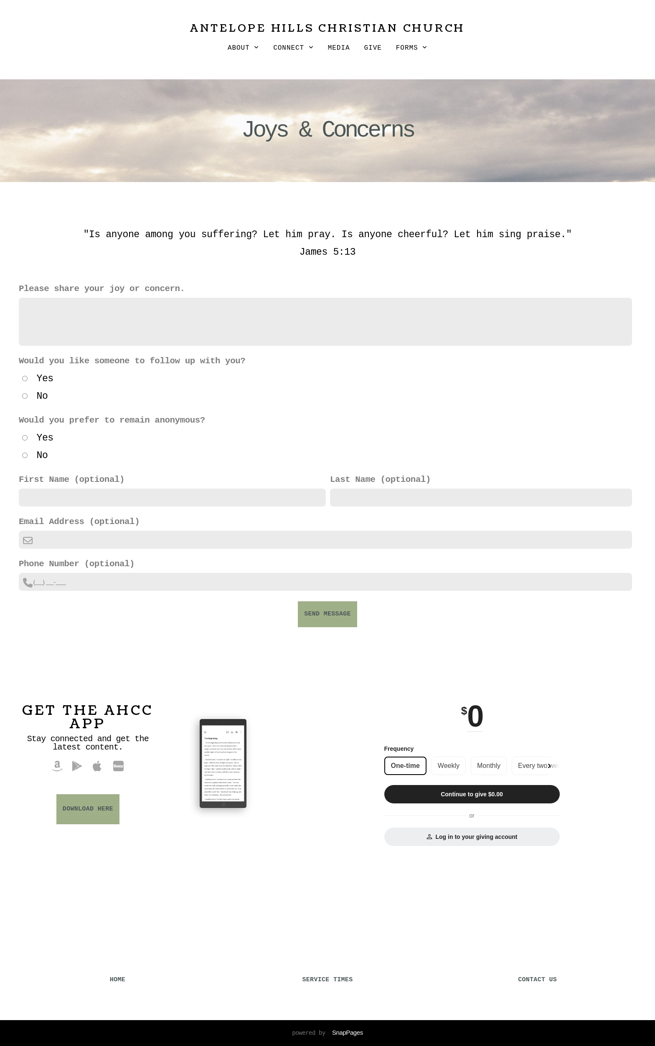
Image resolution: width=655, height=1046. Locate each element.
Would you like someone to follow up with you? (132, 361)
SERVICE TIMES (327, 979)
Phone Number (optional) (77, 564)
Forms (411, 48)
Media (339, 48)
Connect (293, 48)
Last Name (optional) (380, 479)
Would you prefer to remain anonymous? (112, 420)
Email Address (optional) (79, 522)
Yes (44, 378)
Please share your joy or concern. (102, 289)
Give (373, 48)
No (42, 396)
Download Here (88, 809)
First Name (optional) (71, 479)
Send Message (327, 614)
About (243, 48)
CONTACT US (537, 979)
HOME (117, 979)
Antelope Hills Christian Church (327, 28)
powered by (327, 1033)
